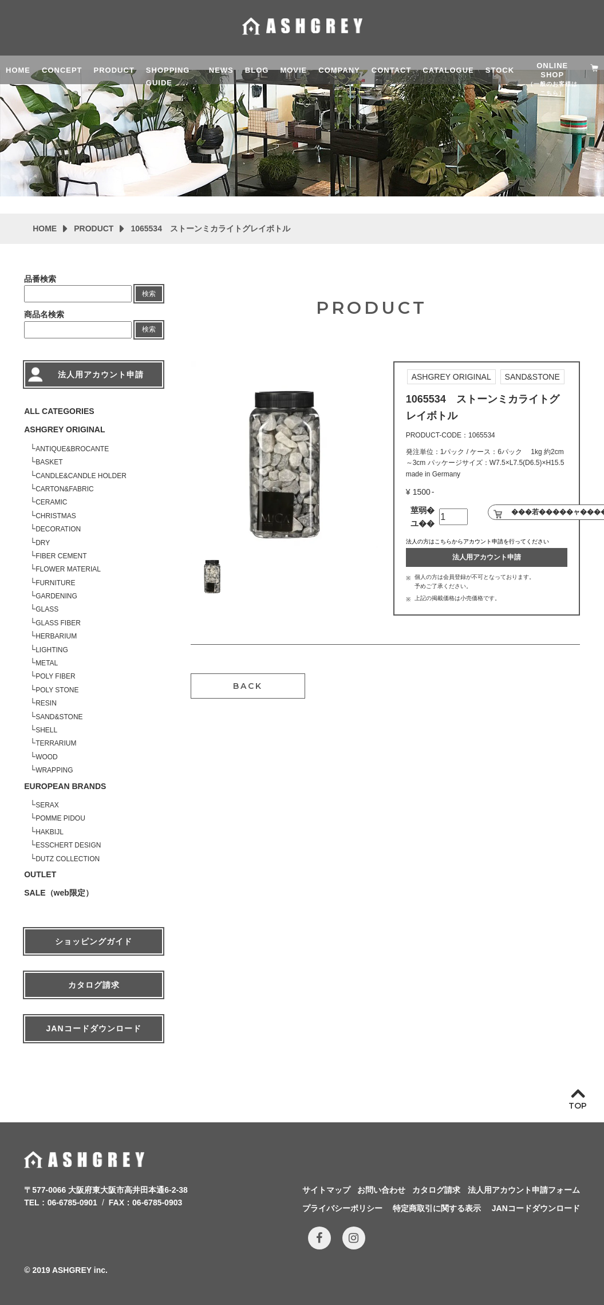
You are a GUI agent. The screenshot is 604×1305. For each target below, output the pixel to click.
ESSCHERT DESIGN (68, 845)
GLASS (46, 609)
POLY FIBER (55, 676)
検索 (149, 294)
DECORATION (58, 529)
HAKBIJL (49, 832)
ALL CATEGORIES (59, 411)
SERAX (47, 805)
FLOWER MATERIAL (68, 569)
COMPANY (339, 70)
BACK (248, 686)
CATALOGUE (448, 70)
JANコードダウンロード (93, 1028)
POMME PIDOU (60, 818)
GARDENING (56, 596)
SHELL (46, 730)
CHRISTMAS (55, 516)
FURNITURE (55, 583)
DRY (42, 543)
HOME (18, 70)
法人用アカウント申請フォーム (524, 1189)
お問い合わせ (381, 1189)
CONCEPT (62, 70)
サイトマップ (326, 1189)
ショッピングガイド (93, 941)
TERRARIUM (55, 743)
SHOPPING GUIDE (168, 75)
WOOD (46, 757)
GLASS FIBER (58, 623)
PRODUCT (114, 70)
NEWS (221, 70)
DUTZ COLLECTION (67, 859)
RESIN (46, 703)
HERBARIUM (56, 636)
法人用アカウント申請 (486, 557)
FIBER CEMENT (60, 556)
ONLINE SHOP (552, 72)
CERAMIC (51, 502)
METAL (46, 663)
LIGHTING (51, 650)
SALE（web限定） (58, 892)
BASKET (48, 462)
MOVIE (293, 70)
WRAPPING (54, 770)
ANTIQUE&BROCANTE (72, 449)
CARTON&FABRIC (64, 489)
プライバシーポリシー (342, 1208)
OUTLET (40, 874)
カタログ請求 (94, 984)
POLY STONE (56, 690)
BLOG (257, 70)
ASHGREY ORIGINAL (64, 429)
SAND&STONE (58, 717)
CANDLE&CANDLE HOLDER (81, 476)
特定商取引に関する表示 (437, 1208)
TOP (578, 1106)
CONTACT (392, 70)
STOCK (499, 70)
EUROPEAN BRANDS (65, 786)
